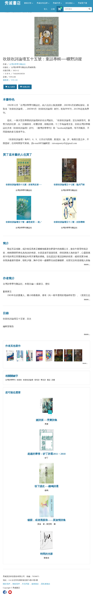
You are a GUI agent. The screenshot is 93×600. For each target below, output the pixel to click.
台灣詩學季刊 (10, 380)
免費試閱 (25, 87)
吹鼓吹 (19, 380)
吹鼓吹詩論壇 (28, 380)
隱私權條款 (45, 584)
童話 (48, 380)
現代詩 (36, 380)
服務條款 (35, 584)
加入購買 (10, 87)
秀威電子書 (82, 3)
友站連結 (69, 3)
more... (87, 264)
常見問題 (25, 584)
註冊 (53, 9)
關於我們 (6, 584)
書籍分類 (28, 3)
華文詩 (43, 380)
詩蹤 (53, 380)
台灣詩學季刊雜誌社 (17, 64)
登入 (45, 9)
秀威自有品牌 (43, 3)
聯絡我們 (16, 584)
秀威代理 (57, 3)
